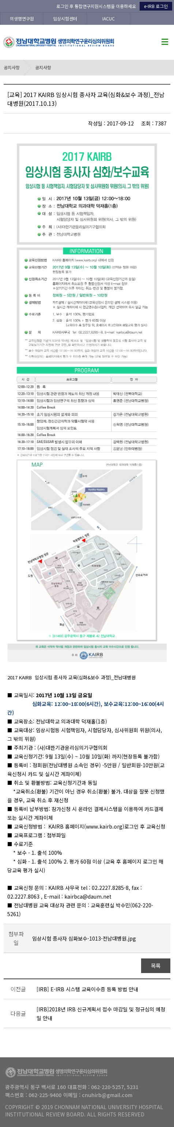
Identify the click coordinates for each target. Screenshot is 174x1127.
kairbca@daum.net (87, 896)
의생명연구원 (22, 18)
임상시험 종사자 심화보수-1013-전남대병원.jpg (84, 938)
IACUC (108, 18)
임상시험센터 (65, 18)
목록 (156, 965)
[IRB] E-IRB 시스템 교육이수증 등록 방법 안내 (87, 989)
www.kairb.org (104, 826)
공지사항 (12, 67)
